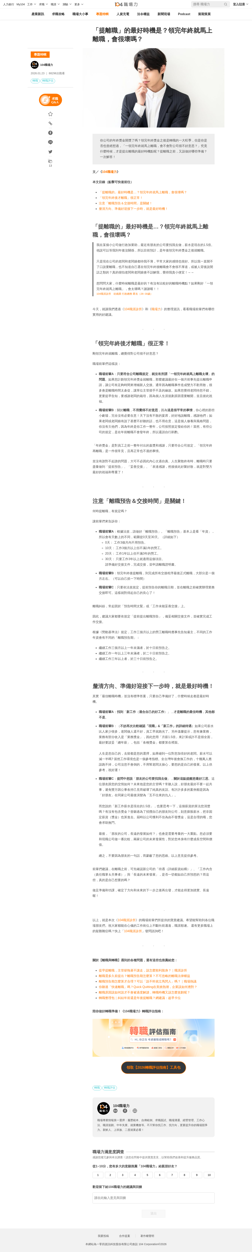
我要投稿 (103, 1235)
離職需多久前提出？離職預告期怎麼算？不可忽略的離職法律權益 (144, 976)
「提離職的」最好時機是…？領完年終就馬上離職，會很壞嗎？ (143, 192)
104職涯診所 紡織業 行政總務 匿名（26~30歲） (124, 293)
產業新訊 (38, 14)
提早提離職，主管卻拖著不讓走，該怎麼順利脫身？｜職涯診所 (143, 970)
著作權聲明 (147, 1235)
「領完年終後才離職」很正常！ (121, 197)
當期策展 (204, 14)
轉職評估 (47, 80)
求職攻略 (58, 14)
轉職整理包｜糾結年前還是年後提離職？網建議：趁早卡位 (140, 998)
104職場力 (46, 64)
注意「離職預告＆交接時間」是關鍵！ (125, 203)
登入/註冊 (239, 4)
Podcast (184, 14)
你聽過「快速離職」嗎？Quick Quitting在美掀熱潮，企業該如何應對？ (148, 987)
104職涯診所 (133, 309)
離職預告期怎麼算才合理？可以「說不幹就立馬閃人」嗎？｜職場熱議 (147, 981)
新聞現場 (164, 14)
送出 (153, 1213)
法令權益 (143, 14)
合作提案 (124, 1235)
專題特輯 (102, 14)
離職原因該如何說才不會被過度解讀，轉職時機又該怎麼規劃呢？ (144, 992)
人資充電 (123, 14)
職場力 (156, 309)
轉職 (35, 80)
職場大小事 (80, 14)
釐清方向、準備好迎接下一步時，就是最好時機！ (133, 208)
